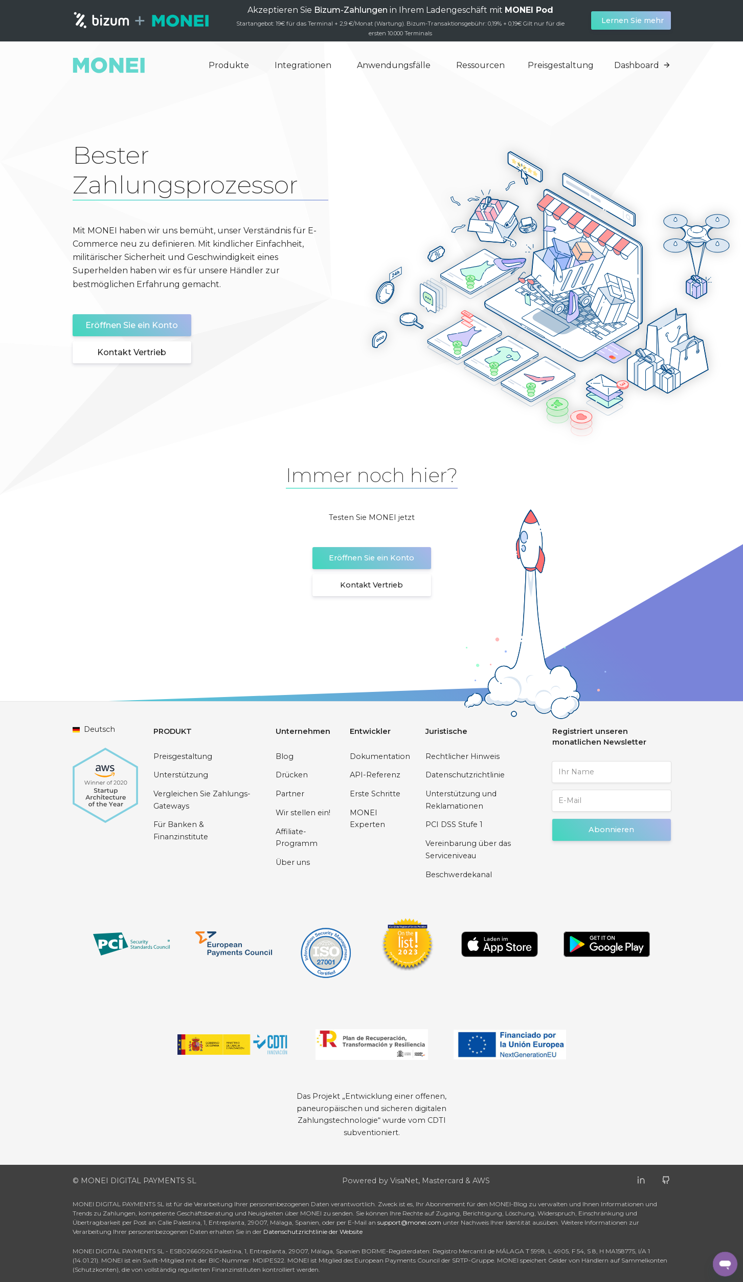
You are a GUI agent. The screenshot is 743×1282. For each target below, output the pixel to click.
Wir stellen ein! (303, 812)
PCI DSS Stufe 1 (454, 824)
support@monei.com (409, 1222)
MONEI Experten (367, 819)
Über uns (293, 862)
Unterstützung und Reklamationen (461, 800)
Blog (285, 756)
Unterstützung (180, 774)
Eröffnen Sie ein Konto (131, 325)
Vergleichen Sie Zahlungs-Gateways (202, 800)
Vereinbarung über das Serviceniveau (468, 849)
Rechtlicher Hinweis (462, 756)
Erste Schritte (375, 793)
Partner (290, 793)
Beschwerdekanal (458, 874)
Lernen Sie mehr (632, 20)
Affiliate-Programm (297, 838)
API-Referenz (375, 774)
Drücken (292, 774)
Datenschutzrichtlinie (465, 774)
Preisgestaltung (561, 65)
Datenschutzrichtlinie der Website (313, 1231)
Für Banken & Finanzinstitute (180, 830)
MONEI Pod (529, 10)
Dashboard (642, 65)
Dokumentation (380, 756)
